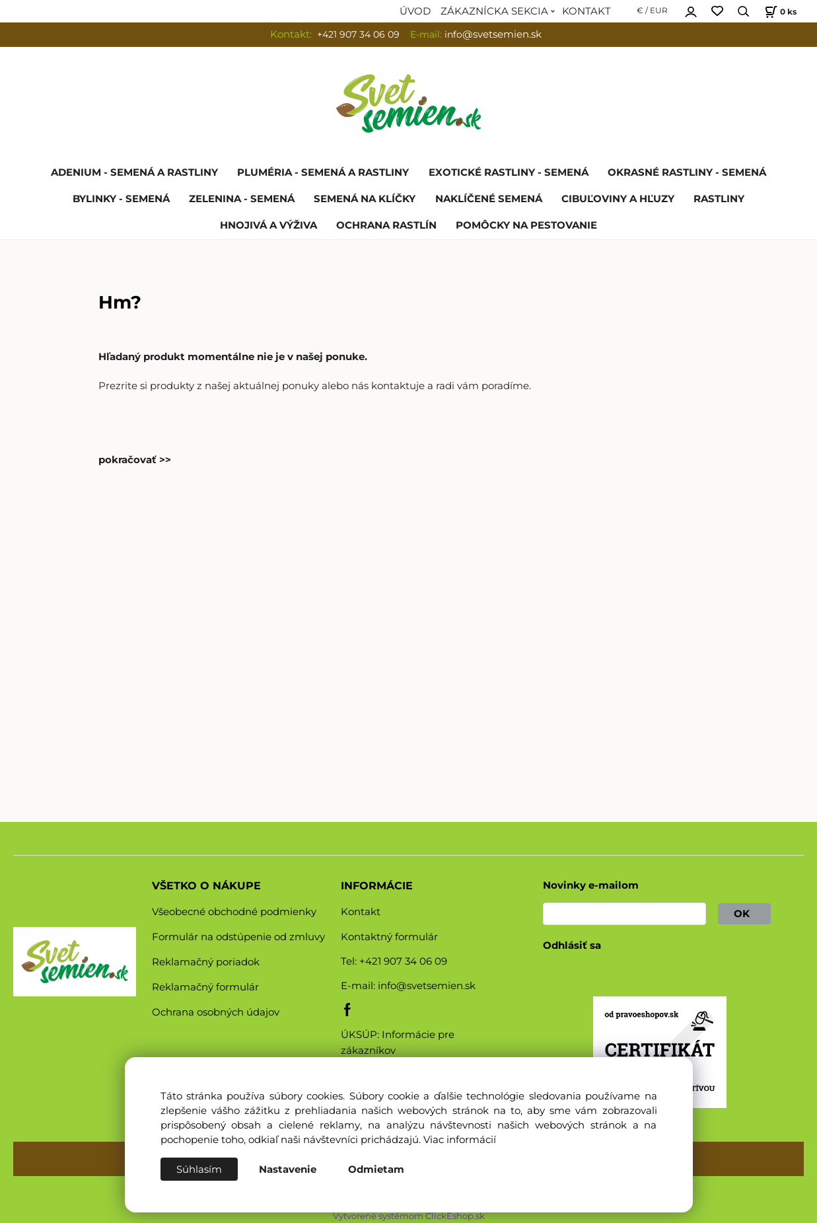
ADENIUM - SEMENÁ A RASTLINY (134, 172)
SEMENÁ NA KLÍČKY (364, 199)
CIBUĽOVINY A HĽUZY (617, 199)
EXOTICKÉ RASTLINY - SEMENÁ (508, 172)
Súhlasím (199, 1169)
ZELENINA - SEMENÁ (242, 199)
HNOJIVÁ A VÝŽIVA (268, 225)
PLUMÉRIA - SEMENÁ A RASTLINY (323, 172)
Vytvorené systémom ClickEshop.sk (409, 1216)
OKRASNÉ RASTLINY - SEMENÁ (687, 172)
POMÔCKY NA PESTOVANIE (526, 225)
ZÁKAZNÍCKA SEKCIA (494, 11)
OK (744, 914)
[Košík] (779, 11)
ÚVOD (415, 11)
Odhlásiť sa (572, 945)
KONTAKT (586, 11)
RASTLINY (718, 199)
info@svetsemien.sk (427, 986)
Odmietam (376, 1169)
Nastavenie (287, 1169)
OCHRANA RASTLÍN (386, 225)
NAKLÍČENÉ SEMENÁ (488, 199)
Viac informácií (459, 1140)
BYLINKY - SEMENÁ (121, 199)
